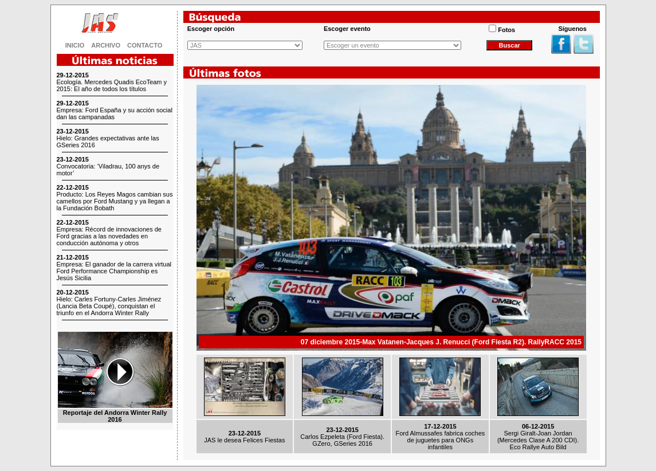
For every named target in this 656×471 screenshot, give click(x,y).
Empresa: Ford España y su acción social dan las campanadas (114, 113)
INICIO (75, 45)
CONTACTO (144, 45)
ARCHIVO (105, 45)
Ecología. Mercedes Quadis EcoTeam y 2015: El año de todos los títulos (112, 85)
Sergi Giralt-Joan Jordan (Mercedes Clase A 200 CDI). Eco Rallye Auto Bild (538, 440)
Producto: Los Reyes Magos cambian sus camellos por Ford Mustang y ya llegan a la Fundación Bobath (115, 201)
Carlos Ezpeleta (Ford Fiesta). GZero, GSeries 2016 (342, 440)
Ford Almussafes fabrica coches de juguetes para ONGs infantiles (440, 440)
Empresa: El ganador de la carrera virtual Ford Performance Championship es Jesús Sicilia (114, 271)
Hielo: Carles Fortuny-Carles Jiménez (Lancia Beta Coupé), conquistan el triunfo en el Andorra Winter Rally (109, 306)
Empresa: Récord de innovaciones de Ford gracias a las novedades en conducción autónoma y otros (109, 236)
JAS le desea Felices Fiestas (244, 440)
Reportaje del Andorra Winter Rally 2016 (115, 416)
